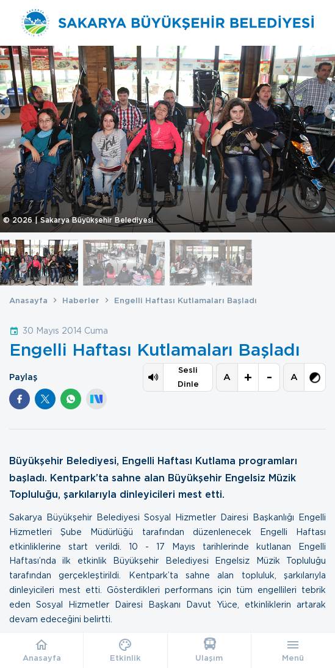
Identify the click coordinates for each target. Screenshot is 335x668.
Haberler (80, 300)
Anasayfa (28, 300)
